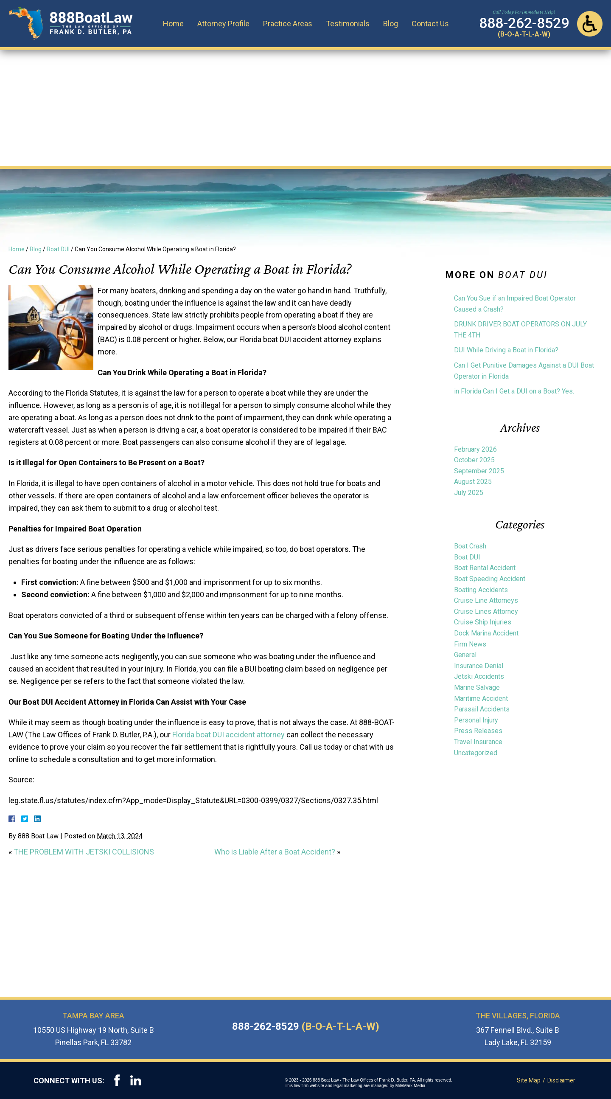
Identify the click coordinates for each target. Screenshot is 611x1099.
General (465, 655)
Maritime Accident (481, 698)
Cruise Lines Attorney (486, 611)
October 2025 (474, 460)
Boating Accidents (481, 590)
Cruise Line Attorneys (486, 600)
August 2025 (473, 482)
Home (174, 23)
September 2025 (479, 471)
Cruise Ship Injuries (482, 622)
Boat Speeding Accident (489, 579)
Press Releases (478, 731)
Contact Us (431, 23)
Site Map (529, 1080)
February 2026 (475, 449)
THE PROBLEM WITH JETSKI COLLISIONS (84, 851)
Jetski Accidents (479, 676)
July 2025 (468, 493)
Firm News (470, 644)
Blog (391, 23)
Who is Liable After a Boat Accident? (274, 851)
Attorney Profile (225, 23)
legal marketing (348, 1085)
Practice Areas (289, 23)
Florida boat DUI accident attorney (228, 734)
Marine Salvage (477, 687)
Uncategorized (475, 753)
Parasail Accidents (482, 709)
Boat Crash (470, 546)
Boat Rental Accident (485, 568)
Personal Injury (476, 720)
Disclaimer (562, 1080)
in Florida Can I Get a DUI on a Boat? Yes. (514, 391)
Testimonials (349, 23)
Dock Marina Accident (486, 633)
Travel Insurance (478, 742)
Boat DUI (58, 249)
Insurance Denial (478, 666)
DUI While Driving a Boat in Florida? (506, 350)
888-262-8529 (305, 1026)
